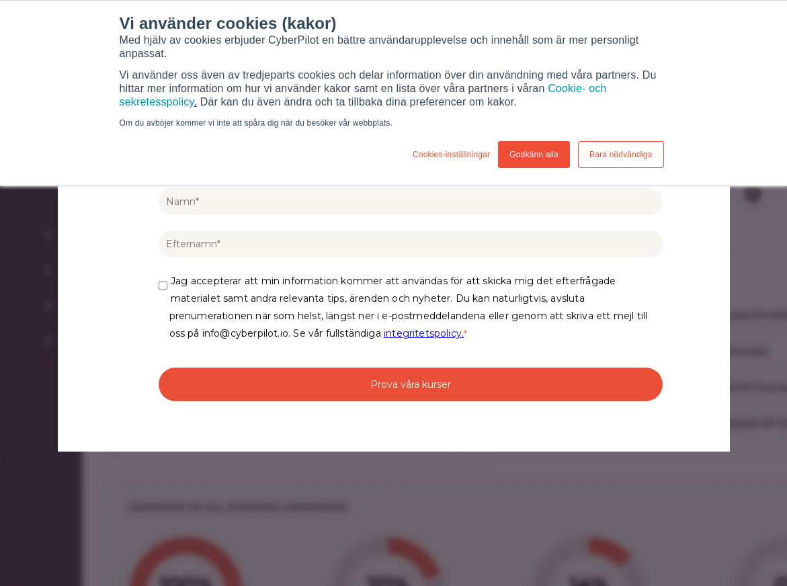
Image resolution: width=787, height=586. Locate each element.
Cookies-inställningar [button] (451, 154)
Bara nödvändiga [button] (620, 154)
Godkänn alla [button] (533, 154)
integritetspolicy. (424, 333)
